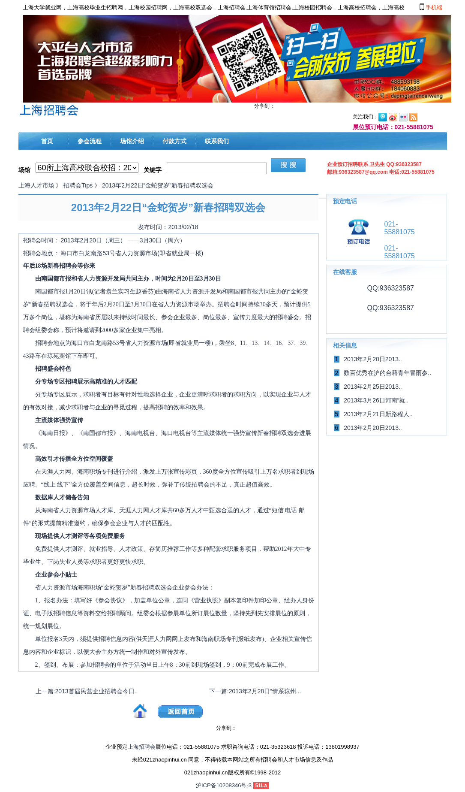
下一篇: (255, 691)
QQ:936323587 (389, 288)
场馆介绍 (132, 141)
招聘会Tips (78, 185)
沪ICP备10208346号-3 (224, 785)
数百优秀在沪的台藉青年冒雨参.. (387, 372)
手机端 (431, 7)
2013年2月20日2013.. (373, 359)
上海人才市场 (36, 185)
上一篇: (87, 691)
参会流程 (90, 141)
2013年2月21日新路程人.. (378, 414)
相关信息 (345, 345)
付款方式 (174, 141)
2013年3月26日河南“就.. (376, 400)
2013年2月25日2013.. (373, 386)
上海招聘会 (142, 747)
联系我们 (217, 141)
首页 (47, 141)
